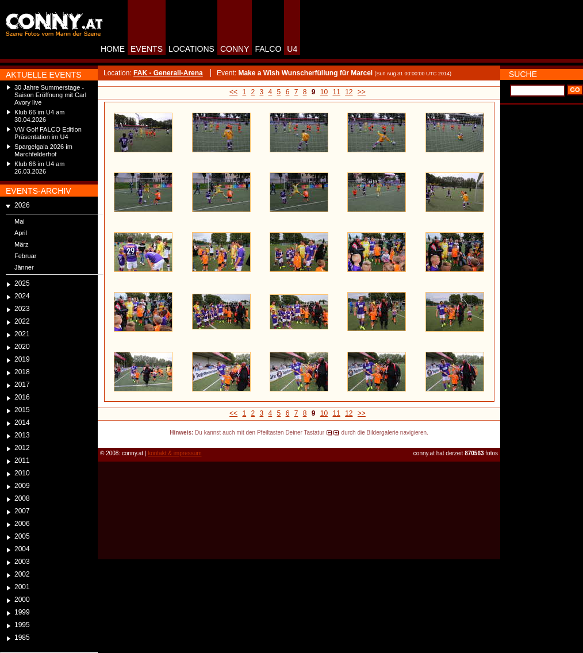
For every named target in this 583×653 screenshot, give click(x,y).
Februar (25, 255)
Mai (19, 221)
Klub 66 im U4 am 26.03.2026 (39, 167)
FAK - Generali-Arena (168, 73)
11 (336, 92)
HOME (113, 48)
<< (233, 92)
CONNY (235, 48)
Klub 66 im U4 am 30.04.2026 (39, 116)
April (20, 232)
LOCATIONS (191, 48)
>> (362, 92)
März (21, 244)
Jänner (24, 267)
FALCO (268, 48)
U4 (292, 48)
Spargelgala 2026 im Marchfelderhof (43, 150)
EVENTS (147, 48)
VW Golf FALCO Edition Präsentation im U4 (48, 133)
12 (348, 92)
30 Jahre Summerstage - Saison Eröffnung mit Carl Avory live (50, 95)
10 (324, 92)
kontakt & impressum (174, 453)
